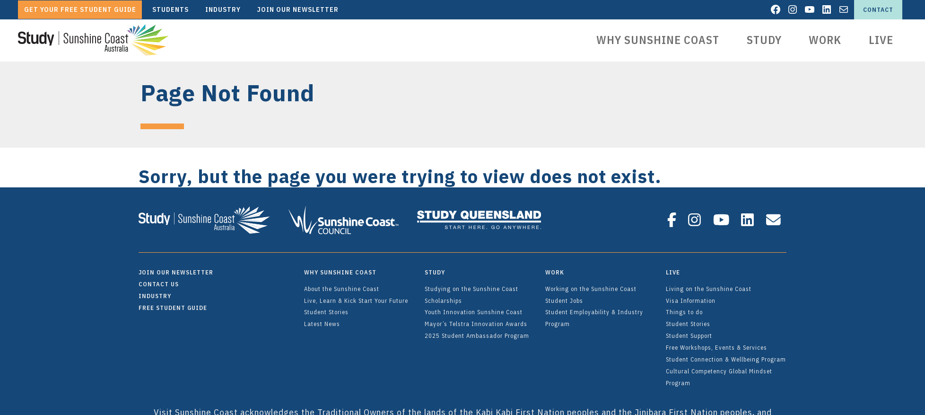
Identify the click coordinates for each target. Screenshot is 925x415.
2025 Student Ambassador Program (477, 331)
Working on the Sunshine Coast (591, 284)
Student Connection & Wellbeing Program (726, 355)
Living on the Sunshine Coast (708, 284)
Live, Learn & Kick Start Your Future (356, 296)
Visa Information (691, 296)
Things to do (684, 307)
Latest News (322, 319)
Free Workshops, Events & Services (716, 343)
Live (881, 39)
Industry (155, 291)
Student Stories (326, 307)
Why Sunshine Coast (657, 39)
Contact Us (159, 279)
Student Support (689, 331)
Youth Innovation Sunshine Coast (474, 307)
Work (825, 39)
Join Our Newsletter (176, 268)
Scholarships (443, 296)
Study (764, 39)
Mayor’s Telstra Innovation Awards (476, 319)
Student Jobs (564, 296)
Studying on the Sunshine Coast (471, 284)
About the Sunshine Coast (341, 284)
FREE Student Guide (173, 303)
